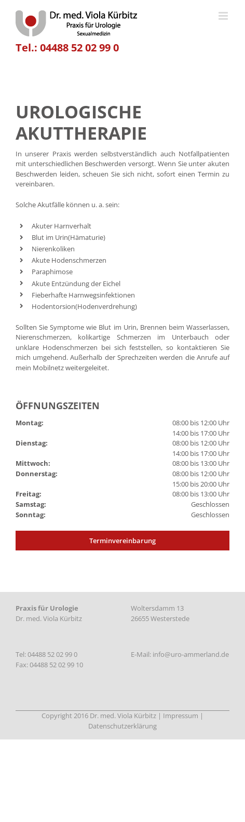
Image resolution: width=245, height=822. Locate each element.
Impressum (180, 715)
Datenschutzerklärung (122, 726)
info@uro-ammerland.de (191, 654)
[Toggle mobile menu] (224, 15)
